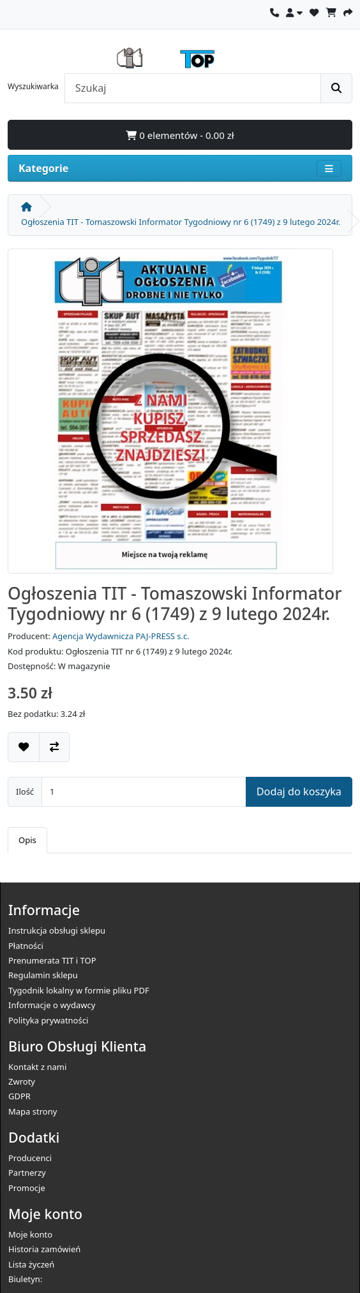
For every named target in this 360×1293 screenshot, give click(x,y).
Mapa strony (32, 1111)
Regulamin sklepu (43, 975)
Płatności (25, 945)
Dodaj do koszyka (299, 791)
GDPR (19, 1096)
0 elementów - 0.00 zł (180, 135)
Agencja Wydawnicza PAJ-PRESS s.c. (121, 636)
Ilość (25, 791)
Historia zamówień (44, 1249)
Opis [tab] (27, 840)
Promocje (26, 1188)
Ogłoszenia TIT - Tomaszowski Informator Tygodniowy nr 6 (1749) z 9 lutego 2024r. (180, 222)
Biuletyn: (25, 1279)
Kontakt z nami (37, 1067)
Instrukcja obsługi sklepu (56, 930)
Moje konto (30, 1234)
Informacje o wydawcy (51, 1005)
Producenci (30, 1158)
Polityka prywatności (48, 1020)
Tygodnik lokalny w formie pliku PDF (78, 990)
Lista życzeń (31, 1264)
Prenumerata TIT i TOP (52, 960)
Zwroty (21, 1081)
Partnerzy (27, 1172)
